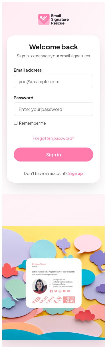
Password (23, 97)
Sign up (75, 173)
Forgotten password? (53, 138)
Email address (28, 69)
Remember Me (30, 123)
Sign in (53, 155)
